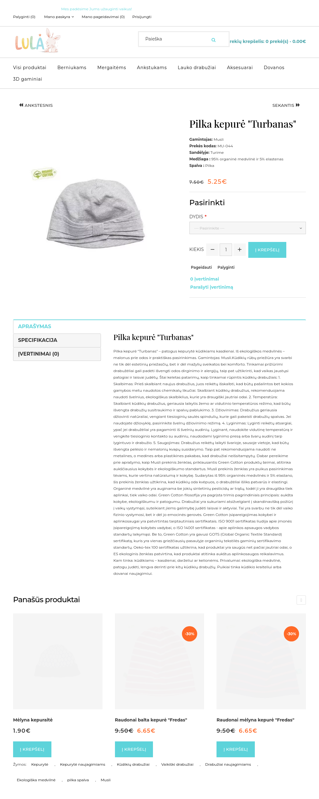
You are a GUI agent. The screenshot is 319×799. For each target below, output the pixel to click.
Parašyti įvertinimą (210, 285)
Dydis (196, 216)
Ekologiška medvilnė (36, 778)
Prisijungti (144, 17)
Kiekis (196, 249)
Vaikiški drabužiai (177, 762)
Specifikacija (37, 338)
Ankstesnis (36, 105)
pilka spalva (78, 778)
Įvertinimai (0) (38, 351)
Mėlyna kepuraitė (33, 717)
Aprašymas (34, 324)
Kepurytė (39, 762)
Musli (106, 778)
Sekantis (285, 105)
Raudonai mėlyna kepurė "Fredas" (255, 717)
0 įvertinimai (203, 278)
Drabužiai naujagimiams (228, 762)
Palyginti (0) (24, 17)
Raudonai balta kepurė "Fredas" (151, 717)
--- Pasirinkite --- (209, 227)
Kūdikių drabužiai (133, 762)
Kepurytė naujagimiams (82, 762)
